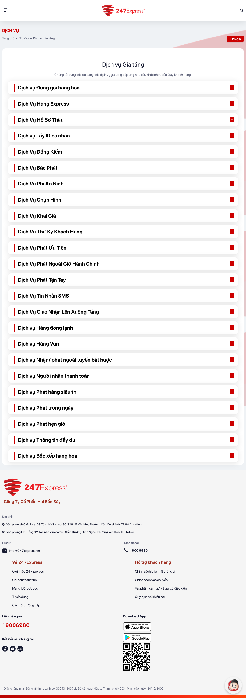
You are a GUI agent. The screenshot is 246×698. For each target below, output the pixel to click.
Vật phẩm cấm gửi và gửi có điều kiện (161, 588)
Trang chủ (8, 38)
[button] (123, 87)
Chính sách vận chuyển (151, 580)
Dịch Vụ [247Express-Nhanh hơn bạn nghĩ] (24, 38)
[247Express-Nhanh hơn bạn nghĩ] (137, 625)
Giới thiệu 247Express (28, 571)
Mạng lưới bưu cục (25, 588)
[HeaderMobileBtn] (6, 10)
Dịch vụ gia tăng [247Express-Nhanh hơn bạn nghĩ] (44, 38)
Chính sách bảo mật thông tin (155, 571)
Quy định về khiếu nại (150, 597)
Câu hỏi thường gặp (26, 605)
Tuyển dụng (20, 597)
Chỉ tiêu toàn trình (24, 580)
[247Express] (35, 486)
